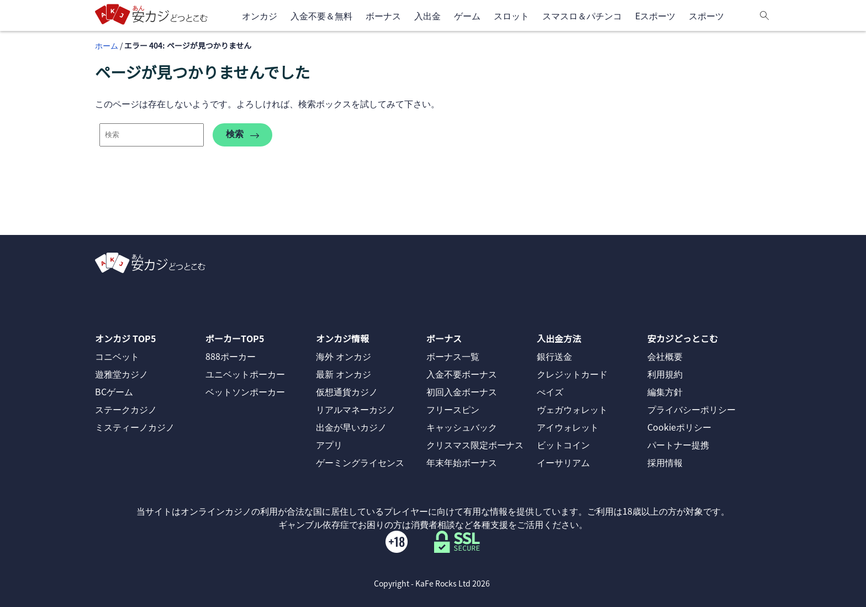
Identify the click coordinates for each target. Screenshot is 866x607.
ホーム (106, 45)
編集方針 (665, 391)
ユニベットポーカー (245, 373)
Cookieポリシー (679, 426)
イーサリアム (563, 462)
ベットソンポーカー (245, 391)
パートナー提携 (678, 444)
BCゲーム (114, 391)
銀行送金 (554, 356)
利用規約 (665, 373)
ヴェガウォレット (572, 409)
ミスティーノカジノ (135, 426)
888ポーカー (230, 356)
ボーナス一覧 (452, 356)
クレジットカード (572, 373)
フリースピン (452, 409)
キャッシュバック (461, 426)
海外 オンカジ (343, 356)
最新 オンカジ (343, 373)
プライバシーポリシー (691, 409)
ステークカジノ (126, 409)
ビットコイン (563, 444)
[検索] (764, 15)
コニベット (117, 356)
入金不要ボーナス (461, 373)
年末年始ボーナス (461, 462)
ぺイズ (550, 391)
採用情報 (665, 462)
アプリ (329, 444)
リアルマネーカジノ (355, 409)
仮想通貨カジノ (347, 391)
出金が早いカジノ (351, 426)
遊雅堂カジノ (121, 373)
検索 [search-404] (242, 134)
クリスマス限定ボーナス (475, 444)
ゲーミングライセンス (360, 462)
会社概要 (665, 356)
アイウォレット (568, 426)
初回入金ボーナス (461, 391)
